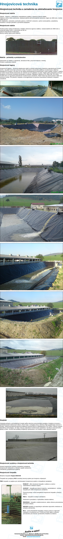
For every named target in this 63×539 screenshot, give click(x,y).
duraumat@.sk (33, 536)
